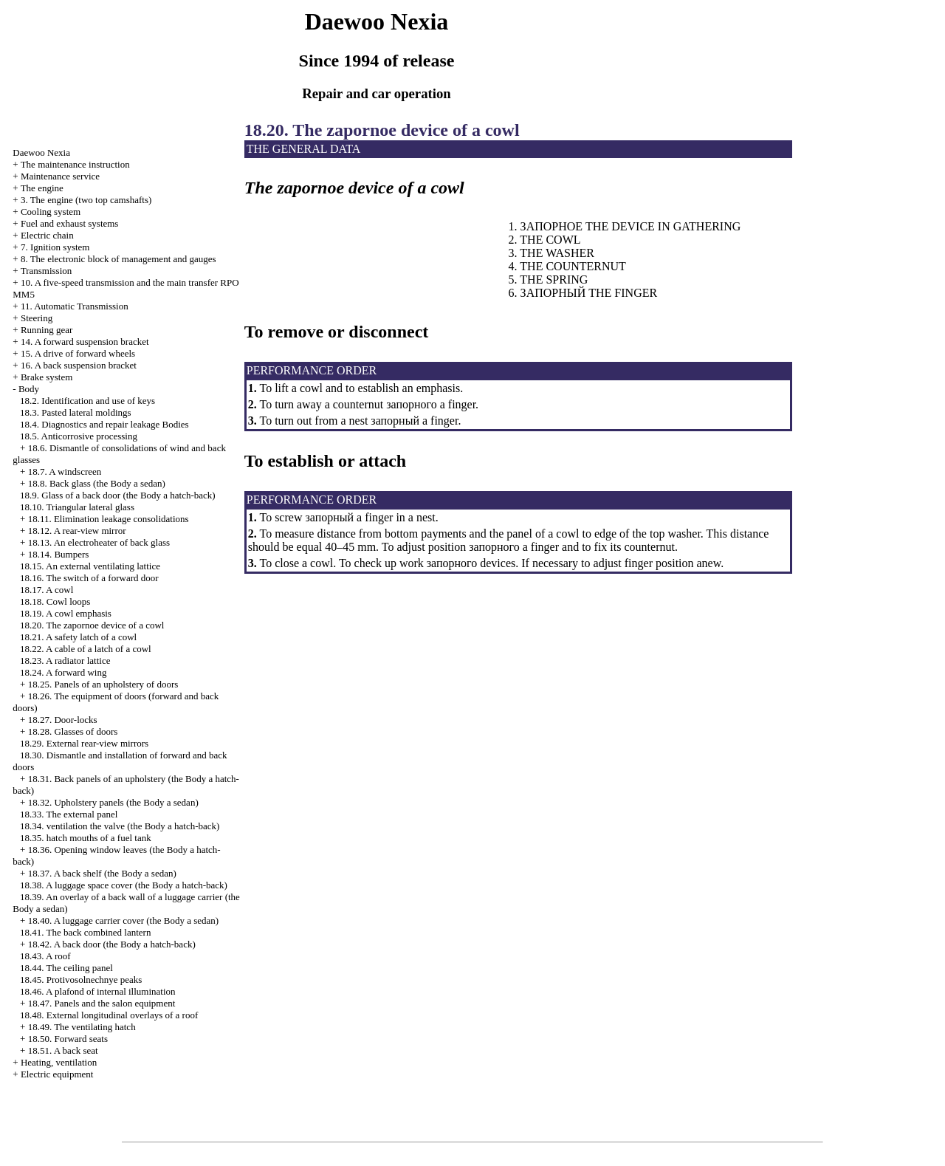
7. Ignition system (55, 247)
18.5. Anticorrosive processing (78, 436)
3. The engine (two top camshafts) (86, 199)
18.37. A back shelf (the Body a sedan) (102, 873)
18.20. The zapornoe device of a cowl (92, 625)
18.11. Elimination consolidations (108, 518)
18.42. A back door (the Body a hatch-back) (112, 944)
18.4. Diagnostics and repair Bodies (104, 424)
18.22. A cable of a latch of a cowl (85, 648)
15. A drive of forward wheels (78, 353)
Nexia (41, 152)
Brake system (46, 377)
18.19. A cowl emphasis (65, 613)
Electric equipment (57, 1074)
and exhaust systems (70, 223)
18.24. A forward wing (63, 672)
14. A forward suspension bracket (85, 341)
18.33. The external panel (68, 814)
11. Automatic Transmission (74, 306)
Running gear (46, 329)
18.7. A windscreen (65, 471)
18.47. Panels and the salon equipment (102, 1003)
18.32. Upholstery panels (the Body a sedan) (113, 802)
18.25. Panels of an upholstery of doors (103, 684)
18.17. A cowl (46, 589)
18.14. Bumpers (58, 554)
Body (28, 388)
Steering (36, 317)
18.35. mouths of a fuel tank (85, 837)
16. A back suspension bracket (79, 365)
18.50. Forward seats (68, 1038)
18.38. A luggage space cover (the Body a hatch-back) (123, 885)
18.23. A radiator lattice (65, 660)
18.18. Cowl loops (55, 601)
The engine (42, 187)
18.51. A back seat (63, 1050)
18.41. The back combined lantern (85, 932)
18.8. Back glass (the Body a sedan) (96, 483)
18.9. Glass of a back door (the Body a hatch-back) (118, 495)
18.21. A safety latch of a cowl (78, 636)
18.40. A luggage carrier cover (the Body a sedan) (123, 920)
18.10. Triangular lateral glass (77, 506)
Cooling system (50, 211)
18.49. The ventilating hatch (82, 1026)
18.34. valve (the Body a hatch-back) (119, 825)
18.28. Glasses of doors (73, 731)
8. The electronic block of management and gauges (118, 258)
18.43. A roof (45, 955)
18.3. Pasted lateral (75, 412)
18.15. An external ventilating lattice (90, 566)
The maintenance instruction (75, 164)
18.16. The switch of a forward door (89, 577)
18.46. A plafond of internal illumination (98, 991)
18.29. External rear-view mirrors (84, 743)
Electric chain (47, 235)
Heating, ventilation (59, 1062)
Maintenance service (60, 176)
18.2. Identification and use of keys (87, 400)
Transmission (46, 270)
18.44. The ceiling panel (66, 967)
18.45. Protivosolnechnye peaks (81, 979)
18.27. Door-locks (62, 719)
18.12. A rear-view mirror (77, 530)
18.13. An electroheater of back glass (99, 542)
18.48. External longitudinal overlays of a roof (109, 1015)
